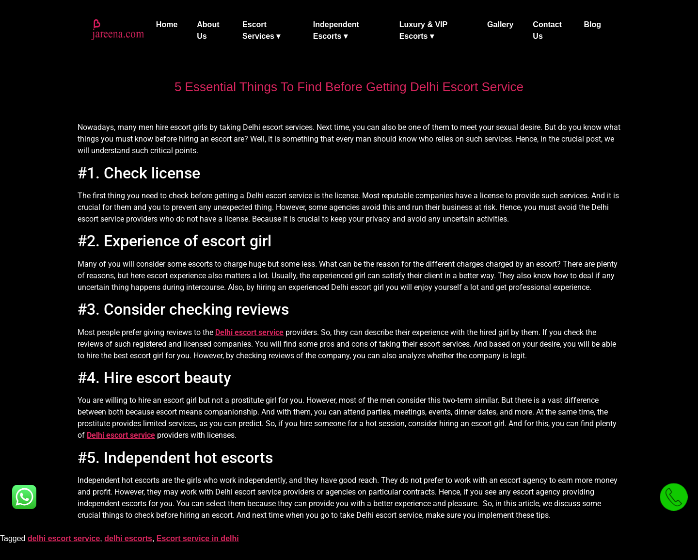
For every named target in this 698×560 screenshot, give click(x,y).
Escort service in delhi (198, 538)
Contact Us (547, 30)
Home (166, 24)
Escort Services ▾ (261, 30)
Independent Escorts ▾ (336, 30)
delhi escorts (128, 538)
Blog (592, 24)
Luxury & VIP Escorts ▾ (423, 30)
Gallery (500, 24)
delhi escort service (64, 538)
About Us (208, 30)
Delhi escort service (249, 332)
